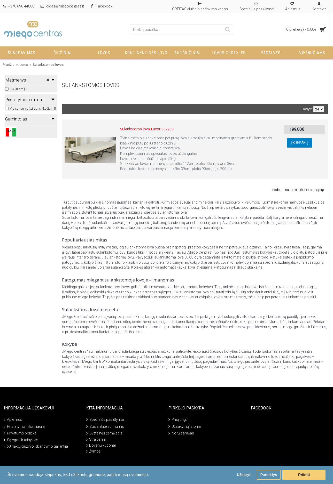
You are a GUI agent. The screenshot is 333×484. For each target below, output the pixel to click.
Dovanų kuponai (101, 445)
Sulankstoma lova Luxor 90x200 (147, 129)
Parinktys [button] (268, 475)
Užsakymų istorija (184, 426)
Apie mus (13, 419)
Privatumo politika (20, 433)
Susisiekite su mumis (105, 426)
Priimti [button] (304, 475)
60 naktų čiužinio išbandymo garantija (36, 446)
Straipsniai (96, 439)
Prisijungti (178, 419)
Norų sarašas (181, 433)
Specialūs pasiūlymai (105, 419)
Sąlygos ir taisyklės (21, 440)
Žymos (93, 451)
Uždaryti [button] (244, 475)
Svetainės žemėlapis (104, 433)
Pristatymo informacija (24, 426)
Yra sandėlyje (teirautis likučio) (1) (30, 108)
